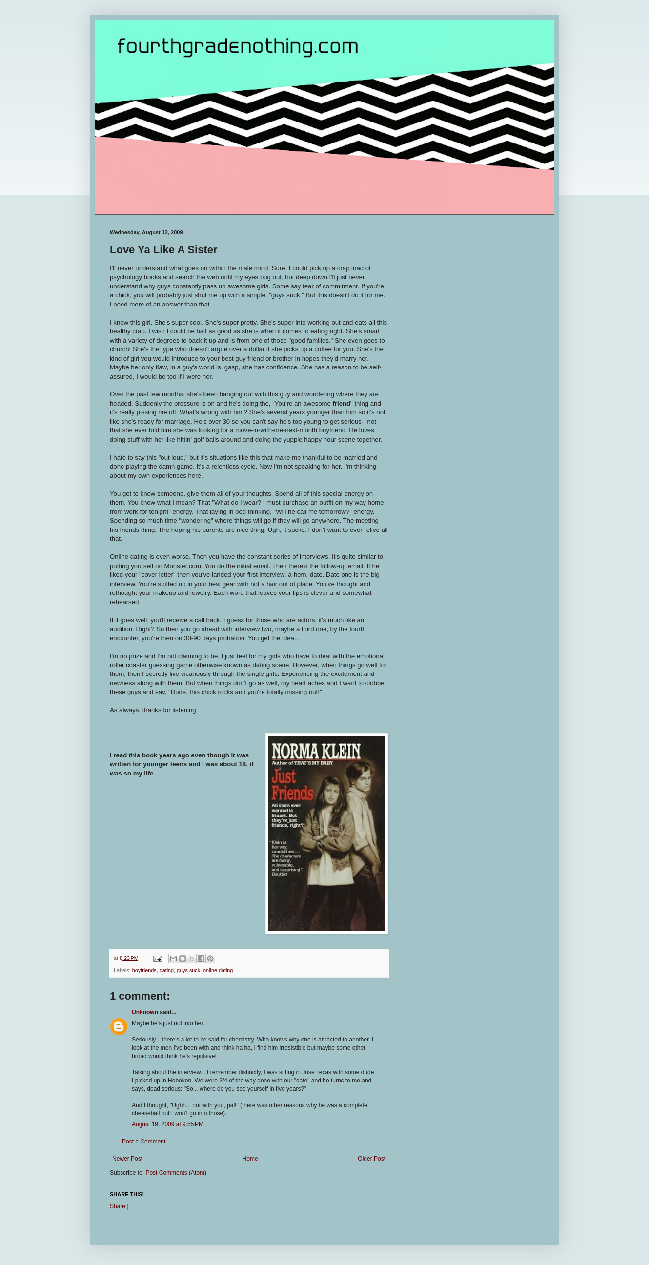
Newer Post (127, 1158)
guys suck (188, 970)
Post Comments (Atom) (175, 1172)
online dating (218, 970)
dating (167, 970)
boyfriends (144, 970)
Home (250, 1158)
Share (117, 1206)
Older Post (371, 1158)
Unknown (145, 1012)
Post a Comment (143, 1141)
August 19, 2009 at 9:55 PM (167, 1124)
